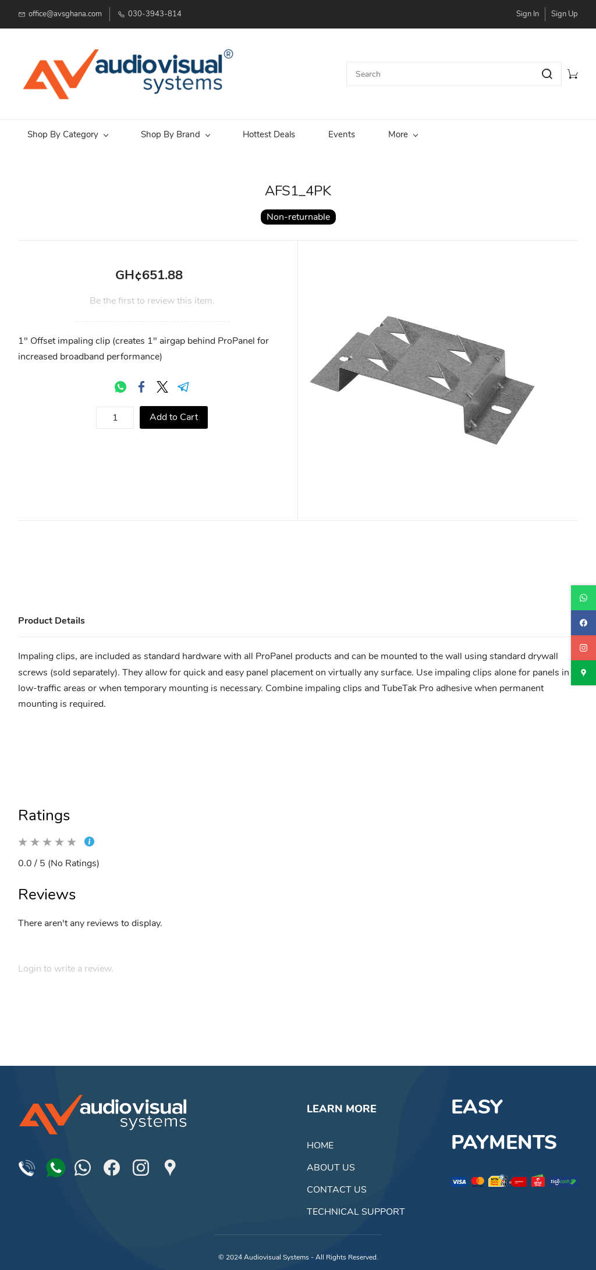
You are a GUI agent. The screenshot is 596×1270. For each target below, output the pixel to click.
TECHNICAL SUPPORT (356, 1204)
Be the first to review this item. (152, 293)
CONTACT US (337, 1182)
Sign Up (564, 14)
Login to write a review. (65, 961)
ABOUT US (331, 1160)
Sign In (527, 14)
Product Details (51, 612)
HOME (320, 1138)
